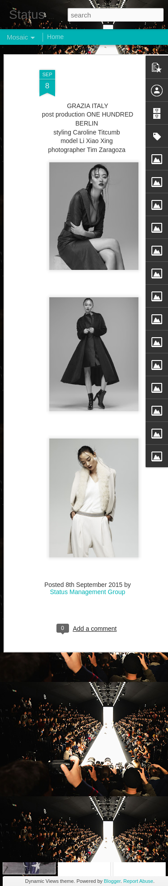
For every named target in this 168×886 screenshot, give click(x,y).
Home (55, 36)
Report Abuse (138, 881)
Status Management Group (87, 553)
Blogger (112, 881)
